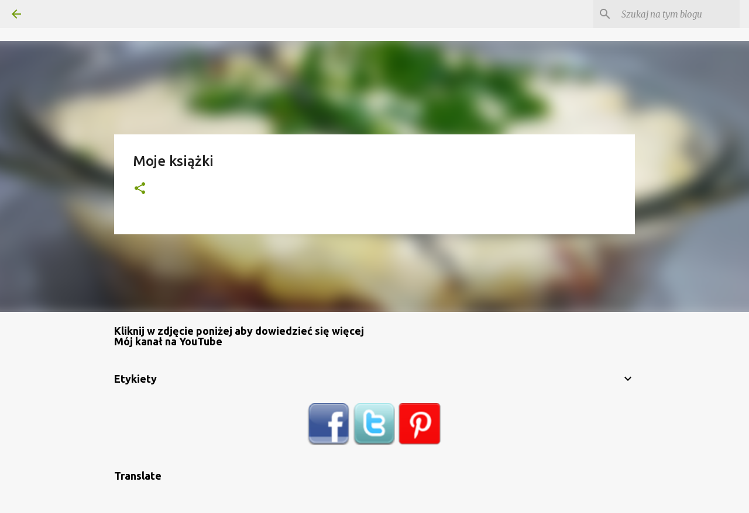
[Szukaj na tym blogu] (678, 14)
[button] (140, 189)
